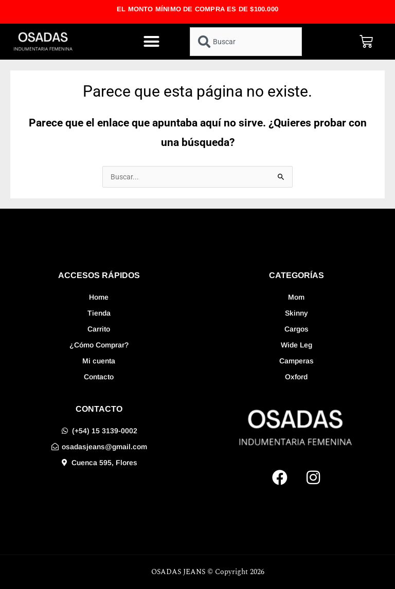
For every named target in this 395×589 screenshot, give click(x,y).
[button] (151, 41)
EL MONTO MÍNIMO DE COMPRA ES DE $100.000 (197, 9)
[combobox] (246, 41)
